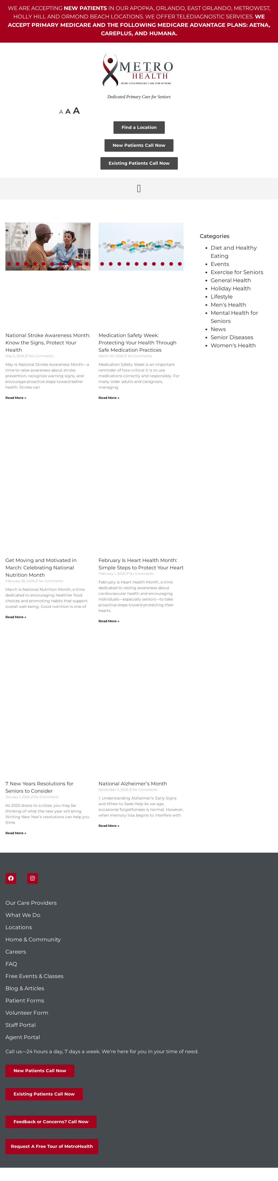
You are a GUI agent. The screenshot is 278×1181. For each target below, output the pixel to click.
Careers (15, 951)
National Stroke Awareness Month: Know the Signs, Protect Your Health (47, 342)
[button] (139, 188)
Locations (18, 927)
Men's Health (228, 304)
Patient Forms (24, 1000)
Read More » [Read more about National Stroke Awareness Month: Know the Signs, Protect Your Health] (15, 398)
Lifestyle (222, 296)
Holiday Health (231, 288)
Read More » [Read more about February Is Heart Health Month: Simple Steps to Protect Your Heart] (109, 621)
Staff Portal (20, 1025)
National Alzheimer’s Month (133, 784)
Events (220, 264)
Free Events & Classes (35, 976)
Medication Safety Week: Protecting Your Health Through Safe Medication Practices (137, 342)
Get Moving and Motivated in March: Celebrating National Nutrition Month (41, 567)
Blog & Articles (24, 988)
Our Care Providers (31, 903)
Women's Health (233, 345)
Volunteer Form (26, 1012)
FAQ (11, 964)
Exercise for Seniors (237, 272)
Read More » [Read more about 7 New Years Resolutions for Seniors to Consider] (15, 833)
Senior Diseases (232, 337)
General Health (231, 280)
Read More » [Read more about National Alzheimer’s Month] (109, 826)
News (218, 329)
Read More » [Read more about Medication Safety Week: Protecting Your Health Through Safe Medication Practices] (109, 398)
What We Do (22, 915)
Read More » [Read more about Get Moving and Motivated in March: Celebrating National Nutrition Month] (15, 617)
